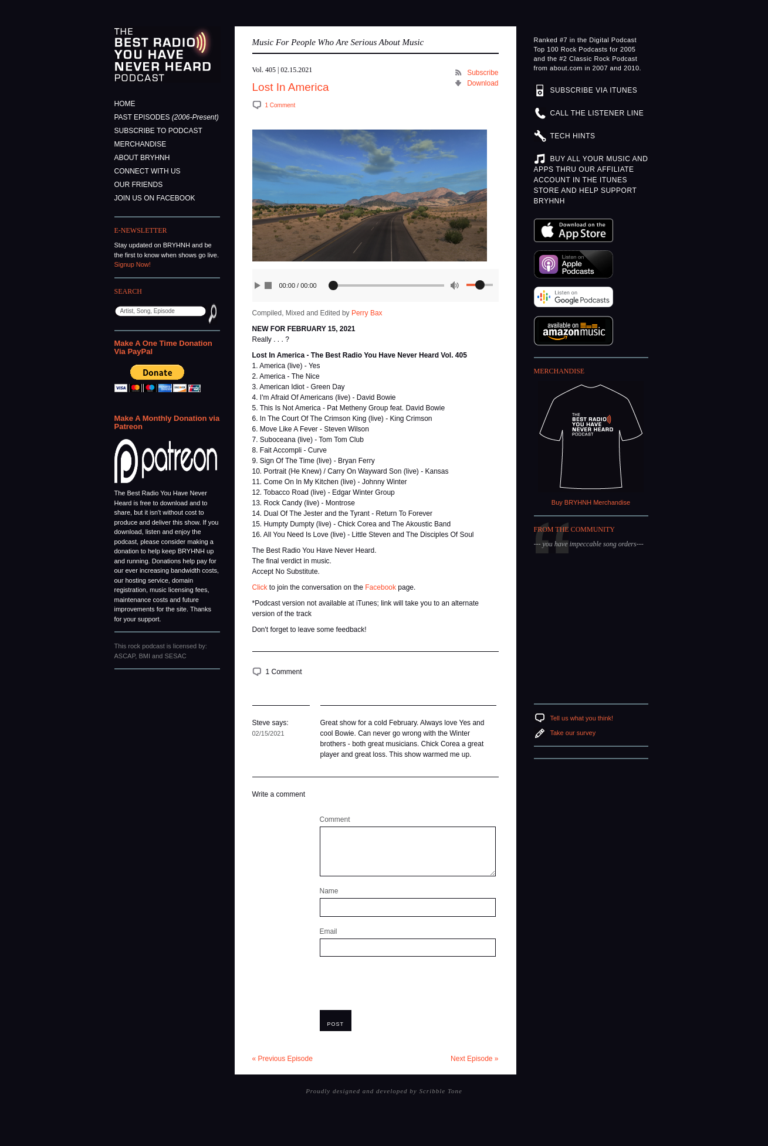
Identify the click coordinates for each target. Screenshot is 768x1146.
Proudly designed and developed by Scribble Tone (384, 1090)
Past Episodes (166, 117)
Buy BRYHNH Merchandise (591, 502)
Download (482, 83)
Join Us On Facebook (154, 198)
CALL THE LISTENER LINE (597, 113)
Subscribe (482, 73)
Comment (335, 819)
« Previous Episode (282, 1059)
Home (125, 104)
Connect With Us (147, 171)
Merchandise (140, 144)
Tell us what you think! (582, 718)
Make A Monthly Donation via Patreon (167, 422)
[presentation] (409, 987)
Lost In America (290, 87)
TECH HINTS (573, 136)
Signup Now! (132, 264)
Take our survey (573, 732)
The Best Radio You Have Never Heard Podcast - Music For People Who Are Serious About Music (167, 54)
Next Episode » (474, 1059)
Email (328, 931)
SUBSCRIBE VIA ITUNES (594, 90)
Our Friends (138, 185)
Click (260, 587)
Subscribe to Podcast (158, 131)
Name (329, 891)
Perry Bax (367, 313)
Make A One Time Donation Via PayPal (163, 347)
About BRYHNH (142, 158)
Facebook (380, 587)
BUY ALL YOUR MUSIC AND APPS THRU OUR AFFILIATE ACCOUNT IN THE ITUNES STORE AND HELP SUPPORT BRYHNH (591, 180)
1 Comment (280, 105)
